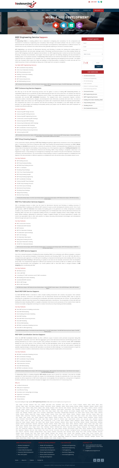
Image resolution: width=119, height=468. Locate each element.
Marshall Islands (93, 422)
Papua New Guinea (72, 426)
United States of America (97, 434)
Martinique (100, 422)
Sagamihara (21, 430)
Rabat (56, 428)
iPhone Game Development (47, 454)
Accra (39, 404)
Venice (50, 436)
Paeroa (38, 426)
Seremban (89, 431)
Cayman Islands (60, 409)
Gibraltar (68, 414)
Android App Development (47, 447)
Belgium (40, 407)
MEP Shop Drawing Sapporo (26, 139)
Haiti (101, 414)
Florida (83, 412)
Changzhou (100, 409)
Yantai (37, 438)
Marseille (87, 422)
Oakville (96, 425)
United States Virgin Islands (22, 436)
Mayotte (55, 423)
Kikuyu (47, 419)
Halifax (22, 415)
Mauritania (46, 423)
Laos (82, 419)
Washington (87, 436)
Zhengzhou (59, 438)
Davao (86, 411)
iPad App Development (46, 456)
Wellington (93, 436)
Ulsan (72, 434)
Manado (47, 422)
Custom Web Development (25, 450)
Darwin (82, 411)
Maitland (95, 420)
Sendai (73, 431)
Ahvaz (63, 404)
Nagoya (85, 423)
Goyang (93, 414)
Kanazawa (61, 417)
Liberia (33, 420)
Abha (36, 404)
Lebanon (17, 420)
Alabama (85, 404)
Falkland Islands (50, 412)
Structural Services (88, 91)
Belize (44, 407)
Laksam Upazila (72, 419)
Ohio (17, 426)
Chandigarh (77, 409)
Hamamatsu (33, 415)
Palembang (46, 426)
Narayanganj (54, 425)
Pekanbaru (94, 426)
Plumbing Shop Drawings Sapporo (23, 197)
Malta (43, 422)
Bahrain (53, 406)
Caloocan (95, 407)
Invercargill (100, 415)
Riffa (17, 430)
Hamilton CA (49, 415)
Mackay (72, 420)
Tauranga (83, 433)
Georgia (38, 414)
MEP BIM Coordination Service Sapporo (30, 334)
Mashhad (22, 423)
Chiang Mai (32, 411)
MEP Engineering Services (90, 94)
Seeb (65, 431)
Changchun (83, 409)
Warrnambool (81, 436)
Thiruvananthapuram (29, 434)
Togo (55, 434)
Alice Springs (32, 406)
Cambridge (18, 409)
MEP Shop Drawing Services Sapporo (55, 84)
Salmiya (40, 430)
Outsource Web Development (25, 452)
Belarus (35, 407)
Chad (73, 409)
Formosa (87, 412)
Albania (93, 404)
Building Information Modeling (24, 259)
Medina (71, 423)
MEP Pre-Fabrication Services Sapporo (29, 202)
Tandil (65, 433)
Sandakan (93, 430)
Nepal (71, 425)
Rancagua (65, 428)
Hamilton (44, 415)
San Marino (67, 430)
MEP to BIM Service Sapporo (26, 251)
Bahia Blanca (48, 406)
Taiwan (38, 433)
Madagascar (77, 420)
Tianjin (42, 434)
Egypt (35, 412)
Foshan (91, 412)
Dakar (58, 411)
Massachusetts (28, 423)
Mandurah (63, 422)
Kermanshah (22, 419)
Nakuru (100, 423)
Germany (52, 414)
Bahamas (42, 406)
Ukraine (68, 434)
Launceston (95, 419)
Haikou (98, 414)
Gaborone (100, 412)
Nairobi (89, 423)
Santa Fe (21, 431)
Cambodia (100, 407)
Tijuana (45, 434)
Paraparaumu (84, 426)
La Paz (53, 420)
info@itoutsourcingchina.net (63, 401)
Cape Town (33, 409)
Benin (57, 407)
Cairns (79, 407)
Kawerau (85, 417)
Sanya (45, 431)
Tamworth (61, 433)
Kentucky (100, 417)
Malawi (23, 422)
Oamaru (100, 425)
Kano (65, 417)
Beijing (32, 407)
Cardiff (38, 409)
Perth (17, 428)
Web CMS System (22, 454)
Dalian (61, 411)
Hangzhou (55, 415)
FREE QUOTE (98, 10)
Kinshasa (62, 419)
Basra (20, 407)
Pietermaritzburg (37, 428)
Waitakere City (68, 436)
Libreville (38, 420)
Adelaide (43, 404)
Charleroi (18, 411)
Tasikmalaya (77, 433)
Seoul (81, 431)
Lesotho (22, 420)
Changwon (94, 409)
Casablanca (53, 409)
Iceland (72, 415)
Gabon (95, 412)
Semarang (69, 431)
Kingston (51, 419)
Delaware (91, 411)
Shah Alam (100, 431)
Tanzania (69, 433)
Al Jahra (74, 404)
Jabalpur (20, 417)
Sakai (36, 430)
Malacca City (18, 422)
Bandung (76, 406)
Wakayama (74, 436)
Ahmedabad (58, 404)
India (87, 415)
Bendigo (47, 407)
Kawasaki (80, 417)
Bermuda (69, 407)
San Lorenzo (56, 430)
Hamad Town (27, 415)
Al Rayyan (80, 404)
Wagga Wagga (61, 436)
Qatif (46, 428)
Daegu (50, 411)
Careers (32, 460)
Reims (80, 428)
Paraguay (79, 426)
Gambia (17, 414)
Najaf (94, 423)
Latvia (90, 419)
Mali (36, 422)
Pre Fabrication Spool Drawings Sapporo (54, 246)
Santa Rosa (26, 431)
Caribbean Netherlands (45, 409)
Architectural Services (89, 75)
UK (65, 434)
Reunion (94, 428)
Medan (67, 423)
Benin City (61, 407)
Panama (64, 426)
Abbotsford (31, 404)
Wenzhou (98, 436)
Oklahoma (26, 426)
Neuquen (81, 425)
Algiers (26, 406)
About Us (24, 460)
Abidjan (20, 404)
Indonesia (95, 415)
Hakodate (18, 415)
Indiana (90, 415)
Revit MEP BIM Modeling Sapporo (22, 330)
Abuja (17, 404)
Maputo (71, 422)
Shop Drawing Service (89, 102)
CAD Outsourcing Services (90, 88)
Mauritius (51, 423)
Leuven (26, 420)
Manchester (57, 422)
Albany (97, 404)
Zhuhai (64, 438)
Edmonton (30, 412)
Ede (21, 412)
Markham (82, 422)
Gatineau (22, 414)
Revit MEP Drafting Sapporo (67, 84)
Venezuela (46, 436)
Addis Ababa (48, 404)
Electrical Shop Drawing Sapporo (51, 197)
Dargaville (78, 411)
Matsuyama (40, 423)
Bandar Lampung (69, 406)
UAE (58, 434)
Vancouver (36, 436)
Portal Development (23, 447)
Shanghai (18, 433)
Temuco (91, 433)
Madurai (82, 420)
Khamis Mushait (29, 419)
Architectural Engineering (90, 78)
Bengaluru (52, 407)
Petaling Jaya (24, 428)
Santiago (32, 431)
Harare (59, 415)
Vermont (55, 436)
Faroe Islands (57, 412)
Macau (62, 420)
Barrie (17, 407)
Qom (53, 428)
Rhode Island (99, 428)
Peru (20, 428)
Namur (21, 425)
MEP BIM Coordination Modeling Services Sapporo (25, 370)
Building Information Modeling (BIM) (93, 99)
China (47, 411)
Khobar (39, 419)
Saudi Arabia (59, 431)
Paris (89, 426)
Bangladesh (86, 406)
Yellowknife (46, 438)
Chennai (27, 411)
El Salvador (43, 412)
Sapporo (49, 431)
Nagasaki (81, 423)
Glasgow (83, 414)
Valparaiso (31, 436)
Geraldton (47, 414)
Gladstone (78, 414)
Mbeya (60, 423)
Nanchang (26, 425)
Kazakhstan (90, 417)
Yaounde (41, 438)
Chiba (36, 411)
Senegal (77, 431)
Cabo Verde (74, 407)
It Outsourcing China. (59, 465)
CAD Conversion (88, 83)
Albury (101, 404)
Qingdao (49, 428)
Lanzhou (78, 419)
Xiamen (33, 438)
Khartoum (35, 419)
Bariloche (97, 406)
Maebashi (87, 420)
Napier (42, 425)
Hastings (67, 415)
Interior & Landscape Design (91, 86)
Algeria (22, 406)
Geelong (26, 414)
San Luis (62, 430)
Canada (23, 409)
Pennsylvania (99, 426)
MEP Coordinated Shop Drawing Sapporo (23, 84)
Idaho (76, 415)
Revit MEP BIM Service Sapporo (27, 291)
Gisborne (73, 414)
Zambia (54, 438)
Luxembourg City (47, 420)
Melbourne (76, 423)
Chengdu (22, 411)
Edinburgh (25, 412)
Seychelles (94, 431)
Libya (42, 420)
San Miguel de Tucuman (75, 430)
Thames (22, 434)
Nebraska (63, 425)
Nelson (67, 425)
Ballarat (63, 406)
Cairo (82, 407)
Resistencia (89, 428)
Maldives (33, 422)
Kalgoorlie (51, 417)
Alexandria (18, 406)
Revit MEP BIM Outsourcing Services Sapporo (66, 330)
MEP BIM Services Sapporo (22, 287)
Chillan (43, 411)
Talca (57, 433)
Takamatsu (52, 433)
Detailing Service (88, 105)
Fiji (76, 412)
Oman (30, 426)
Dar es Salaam (72, 411)
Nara (50, 425)
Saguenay (27, 430)
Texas (101, 433)
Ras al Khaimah (71, 428)
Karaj (72, 417)
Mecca (63, 423)
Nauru (59, 425)
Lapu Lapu (86, 419)
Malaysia (28, 422)
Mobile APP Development (46, 445)
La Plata (58, 420)
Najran (97, 423)
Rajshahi (60, 428)
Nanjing (30, 425)
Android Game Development (47, 450)
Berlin (65, 407)
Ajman (67, 404)
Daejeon (54, 411)
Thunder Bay (37, 434)
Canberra (28, 409)
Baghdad (37, 406)
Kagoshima (41, 417)
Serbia (85, 431)
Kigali (43, 419)
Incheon (83, 415)
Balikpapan (58, 406)
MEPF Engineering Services (91, 97)
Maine (91, 420)
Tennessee (97, 433)
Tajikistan (47, 433)
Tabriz (31, 433)
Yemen (50, 438)
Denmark (95, 411)
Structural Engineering (68, 454)
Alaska (89, 404)
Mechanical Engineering (68, 447)
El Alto (38, 412)
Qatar (42, 428)
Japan (32, 417)
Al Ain (70, 404)
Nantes (38, 425)
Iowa (17, 417)
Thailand (17, 434)
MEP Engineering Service (27, 37)
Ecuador (17, 412)
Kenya (17, 419)
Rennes (84, 428)
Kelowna (96, 417)
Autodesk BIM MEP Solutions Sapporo (52, 287)
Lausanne (100, 419)
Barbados (92, 406)
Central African (68, 409)
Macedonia (67, 420)
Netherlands (75, 425)
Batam (24, 407)
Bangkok (81, 406)
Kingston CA (56, 419)
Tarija (73, 433)
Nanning (34, 425)
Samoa (47, 430)
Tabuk (35, 433)
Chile (40, 411)
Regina (76, 428)
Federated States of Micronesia (67, 412)
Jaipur (24, 417)
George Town (32, 414)
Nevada (85, 425)
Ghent (64, 414)
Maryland (18, 423)
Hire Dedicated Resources (90, 108)
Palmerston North (58, 426)
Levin (30, 420)
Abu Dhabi (26, 404)
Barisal (101, 406)
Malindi (39, 422)
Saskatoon (54, 431)
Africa (53, 404)
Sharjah (22, 433)
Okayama (21, 426)
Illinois (79, 415)
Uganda (62, 434)
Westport (29, 438)
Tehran (87, 433)
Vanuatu (41, 436)
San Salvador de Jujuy (85, 430)
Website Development (23, 445)
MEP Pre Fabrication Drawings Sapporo (38, 246)
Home (16, 460)
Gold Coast (88, 414)
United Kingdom (87, 434)
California (91, 407)
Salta (43, 430)
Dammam (66, 411)
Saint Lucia (32, 430)
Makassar (100, 420)
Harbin (63, 415)
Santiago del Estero (39, 431)
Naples (46, 425)
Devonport (100, 411)
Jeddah (36, 417)
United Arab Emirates (78, 434)
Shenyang (27, 433)
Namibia (17, 425)
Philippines (30, 428)
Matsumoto (35, 423)
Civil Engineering (66, 450)
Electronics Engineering (68, 452)
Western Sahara (23, 438)
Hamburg (39, 415)
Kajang (46, 417)
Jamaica (28, 417)
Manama (52, 422)
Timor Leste (50, 434)
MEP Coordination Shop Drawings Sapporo (58, 370)
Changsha (89, 409)
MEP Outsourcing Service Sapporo (28, 88)
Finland (79, 412)
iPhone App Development (46, 452)
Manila (67, 422)
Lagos (66, 419)
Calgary (86, 407)
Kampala (55, 417)
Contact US (40, 460)
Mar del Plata (77, 422)
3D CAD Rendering (88, 81)
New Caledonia (91, 425)
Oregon (34, 426)
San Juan (51, 430)
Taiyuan (42, 433)
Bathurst (28, 407)
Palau (42, 426)
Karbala (75, 417)
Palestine (52, 426)
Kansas (68, 417)
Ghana (56, 414)
